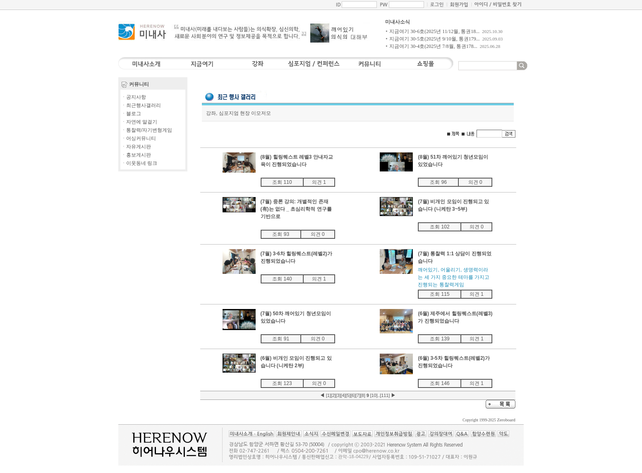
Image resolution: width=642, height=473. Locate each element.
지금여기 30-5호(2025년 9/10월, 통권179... (434, 39)
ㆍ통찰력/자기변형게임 (146, 130)
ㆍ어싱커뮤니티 (138, 138)
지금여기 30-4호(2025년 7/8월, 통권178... (433, 46)
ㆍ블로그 (131, 113)
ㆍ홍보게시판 (136, 155)
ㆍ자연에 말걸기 (139, 122)
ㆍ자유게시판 (136, 147)
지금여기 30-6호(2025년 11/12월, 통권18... (434, 31)
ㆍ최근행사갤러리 (141, 105)
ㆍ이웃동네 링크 (139, 163)
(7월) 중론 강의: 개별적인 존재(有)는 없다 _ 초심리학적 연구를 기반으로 (296, 209)
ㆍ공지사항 (133, 97)
